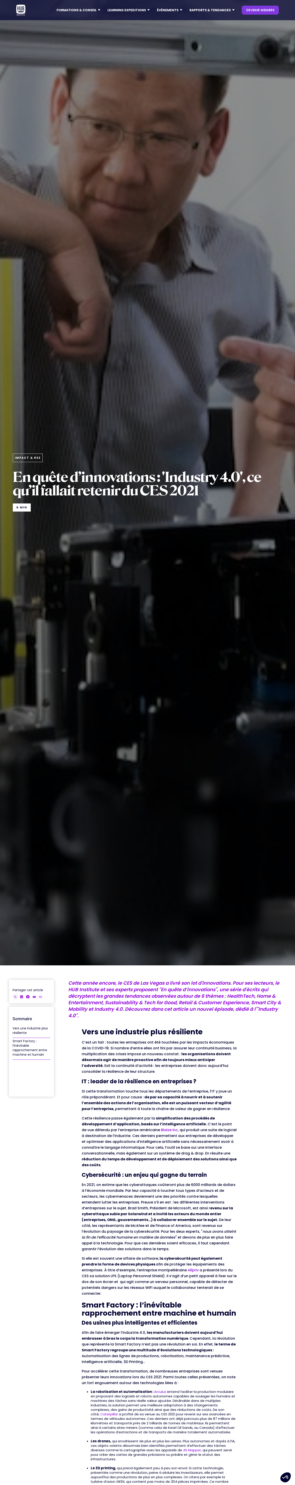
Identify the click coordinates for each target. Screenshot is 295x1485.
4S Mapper (192, 1450)
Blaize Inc (169, 1130)
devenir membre (260, 10)
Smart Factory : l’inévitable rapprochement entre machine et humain (30, 1048)
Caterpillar (109, 1414)
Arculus (160, 1391)
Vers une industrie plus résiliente (30, 1030)
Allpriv (193, 1270)
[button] (78, 10)
